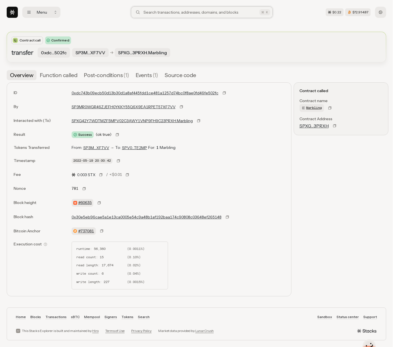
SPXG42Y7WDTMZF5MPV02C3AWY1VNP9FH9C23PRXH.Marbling (132, 120)
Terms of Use (115, 331)
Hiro (95, 331)
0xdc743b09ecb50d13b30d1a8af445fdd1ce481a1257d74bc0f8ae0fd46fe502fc (145, 92)
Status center (348, 317)
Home (21, 317)
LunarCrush (204, 331)
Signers (110, 317)
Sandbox (324, 317)
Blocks (35, 317)
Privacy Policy (141, 331)
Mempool (92, 317)
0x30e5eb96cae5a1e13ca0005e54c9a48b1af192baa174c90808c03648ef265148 (146, 217)
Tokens (127, 317)
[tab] (21, 75)
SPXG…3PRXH (314, 126)
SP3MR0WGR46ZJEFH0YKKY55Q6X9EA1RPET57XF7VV (124, 106)
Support (370, 317)
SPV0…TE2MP (134, 147)
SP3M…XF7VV (96, 147)
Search (144, 317)
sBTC (75, 317)
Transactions (56, 317)
